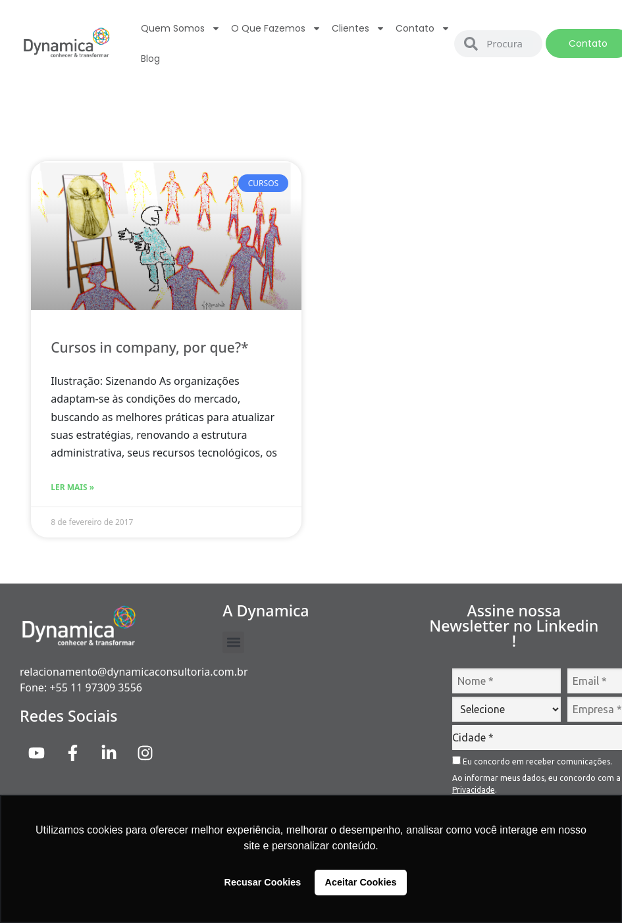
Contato (423, 28)
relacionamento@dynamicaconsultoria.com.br (134, 671)
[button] (233, 642)
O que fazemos (276, 28)
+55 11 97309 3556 (95, 687)
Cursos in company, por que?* (149, 347)
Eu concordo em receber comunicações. (532, 761)
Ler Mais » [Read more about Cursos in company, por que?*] (72, 487)
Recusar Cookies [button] (262, 882)
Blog (150, 58)
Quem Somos (180, 28)
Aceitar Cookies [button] (361, 882)
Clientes (358, 28)
